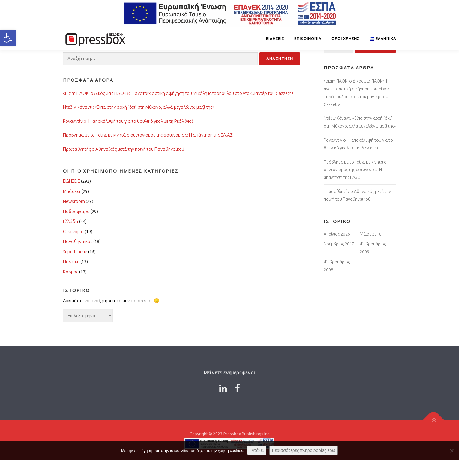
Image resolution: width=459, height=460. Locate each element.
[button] (8, 38)
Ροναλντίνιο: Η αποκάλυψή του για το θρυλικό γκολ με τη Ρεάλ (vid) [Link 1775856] (128, 121)
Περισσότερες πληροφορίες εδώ (303, 450)
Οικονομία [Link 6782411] (73, 231)
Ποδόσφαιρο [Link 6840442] (76, 211)
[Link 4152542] (433, 420)
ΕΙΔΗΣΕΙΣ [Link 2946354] (71, 181)
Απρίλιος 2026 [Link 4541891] (337, 234)
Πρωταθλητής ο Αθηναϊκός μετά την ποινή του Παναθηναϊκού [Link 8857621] (123, 149)
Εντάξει (257, 450)
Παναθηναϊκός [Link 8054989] (77, 241)
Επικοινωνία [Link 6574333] (307, 38)
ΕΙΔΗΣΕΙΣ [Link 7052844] (275, 38)
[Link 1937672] (380, 38)
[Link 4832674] (94, 38)
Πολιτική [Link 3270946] (71, 261)
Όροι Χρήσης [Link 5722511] (345, 38)
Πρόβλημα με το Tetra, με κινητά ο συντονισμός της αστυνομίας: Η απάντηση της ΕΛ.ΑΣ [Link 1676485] (355, 170)
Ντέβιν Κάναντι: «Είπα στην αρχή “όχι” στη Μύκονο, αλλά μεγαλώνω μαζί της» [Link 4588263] (138, 107)
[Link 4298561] (223, 388)
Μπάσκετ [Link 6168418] (72, 191)
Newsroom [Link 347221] (74, 201)
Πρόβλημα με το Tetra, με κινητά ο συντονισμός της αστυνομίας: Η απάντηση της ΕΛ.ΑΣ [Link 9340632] (147, 134)
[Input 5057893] (280, 58)
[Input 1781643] (160, 58)
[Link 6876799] (237, 388)
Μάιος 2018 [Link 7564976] (371, 234)
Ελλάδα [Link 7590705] (70, 221)
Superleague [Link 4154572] (75, 251)
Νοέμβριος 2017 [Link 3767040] (339, 244)
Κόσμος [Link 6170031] (70, 271)
